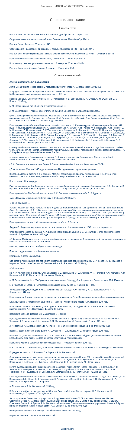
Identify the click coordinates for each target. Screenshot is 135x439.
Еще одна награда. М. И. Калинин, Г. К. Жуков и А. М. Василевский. (42, 352)
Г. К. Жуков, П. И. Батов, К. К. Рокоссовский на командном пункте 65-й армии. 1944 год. (52, 285)
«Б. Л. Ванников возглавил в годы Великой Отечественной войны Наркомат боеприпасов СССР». (57, 164)
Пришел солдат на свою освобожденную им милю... (34, 251)
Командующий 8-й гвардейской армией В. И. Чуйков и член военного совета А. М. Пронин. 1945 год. (58, 302)
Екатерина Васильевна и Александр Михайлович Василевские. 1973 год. (45, 410)
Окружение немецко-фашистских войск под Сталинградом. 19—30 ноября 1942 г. (49, 39)
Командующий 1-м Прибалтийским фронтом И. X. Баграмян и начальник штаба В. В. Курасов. (55, 193)
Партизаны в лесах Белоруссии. (25, 256)
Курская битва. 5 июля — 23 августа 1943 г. (30, 44)
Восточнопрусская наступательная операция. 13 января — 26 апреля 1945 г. (47, 63)
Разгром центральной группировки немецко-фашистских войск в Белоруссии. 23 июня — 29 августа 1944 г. (61, 54)
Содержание (67, 428)
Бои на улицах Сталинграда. (23, 181)
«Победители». (16, 268)
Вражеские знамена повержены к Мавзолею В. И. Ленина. (37, 314)
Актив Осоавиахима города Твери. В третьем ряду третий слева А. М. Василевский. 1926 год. (55, 87)
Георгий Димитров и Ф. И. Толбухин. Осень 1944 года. (35, 246)
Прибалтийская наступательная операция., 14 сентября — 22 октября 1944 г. (47, 58)
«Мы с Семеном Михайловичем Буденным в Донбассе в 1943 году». (42, 198)
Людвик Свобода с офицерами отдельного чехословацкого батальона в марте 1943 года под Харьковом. (60, 227)
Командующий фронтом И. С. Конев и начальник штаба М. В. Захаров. (44, 222)
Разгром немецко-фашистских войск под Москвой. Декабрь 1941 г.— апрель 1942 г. (50, 34)
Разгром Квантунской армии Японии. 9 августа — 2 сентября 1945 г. (42, 68)
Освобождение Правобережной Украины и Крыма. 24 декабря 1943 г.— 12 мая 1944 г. (51, 49)
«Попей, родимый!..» (19, 203)
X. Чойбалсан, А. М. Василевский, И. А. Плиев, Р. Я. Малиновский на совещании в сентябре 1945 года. (59, 326)
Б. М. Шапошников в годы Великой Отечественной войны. (37, 106)
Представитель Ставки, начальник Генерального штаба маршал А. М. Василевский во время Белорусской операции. (66, 297)
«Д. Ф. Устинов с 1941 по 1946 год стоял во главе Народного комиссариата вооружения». (53, 169)
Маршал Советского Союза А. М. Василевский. (32, 415)
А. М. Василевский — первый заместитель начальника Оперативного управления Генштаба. (54, 111)
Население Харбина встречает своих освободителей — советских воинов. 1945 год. (50, 343)
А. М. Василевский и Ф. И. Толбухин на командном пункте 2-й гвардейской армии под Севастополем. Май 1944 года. (66, 280)
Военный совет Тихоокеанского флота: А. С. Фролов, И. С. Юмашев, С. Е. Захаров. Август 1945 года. (59, 331)
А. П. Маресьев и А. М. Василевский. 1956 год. (32, 386)
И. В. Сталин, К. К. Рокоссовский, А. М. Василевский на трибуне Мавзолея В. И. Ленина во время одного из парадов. (66, 347)
